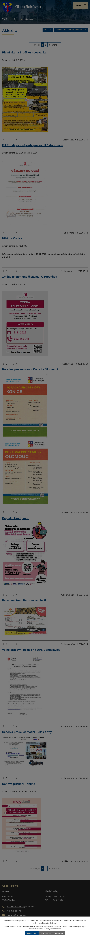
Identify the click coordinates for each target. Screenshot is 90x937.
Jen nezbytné (46, 933)
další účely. (54, 923)
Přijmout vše (32, 933)
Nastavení (59, 933)
